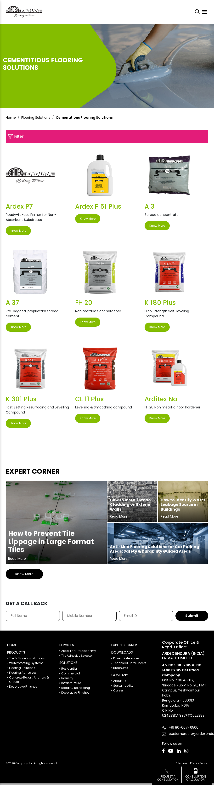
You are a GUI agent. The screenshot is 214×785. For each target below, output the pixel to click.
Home (11, 117)
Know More (18, 231)
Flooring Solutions (35, 117)
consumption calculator (195, 778)
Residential (69, 669)
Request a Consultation (168, 778)
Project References (126, 658)
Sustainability (123, 686)
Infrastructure (71, 683)
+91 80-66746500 (183, 727)
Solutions (68, 662)
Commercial (70, 673)
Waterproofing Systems (26, 663)
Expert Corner (124, 645)
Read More (17, 558)
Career (118, 690)
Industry (67, 678)
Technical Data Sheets (129, 663)
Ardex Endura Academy (78, 651)
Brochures (120, 668)
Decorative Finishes (23, 687)
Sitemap (181, 763)
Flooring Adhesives (23, 673)
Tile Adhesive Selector (77, 656)
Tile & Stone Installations (27, 658)
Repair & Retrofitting (75, 688)
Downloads (122, 652)
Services (66, 645)
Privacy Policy (198, 763)
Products (16, 652)
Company (119, 675)
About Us (119, 681)
